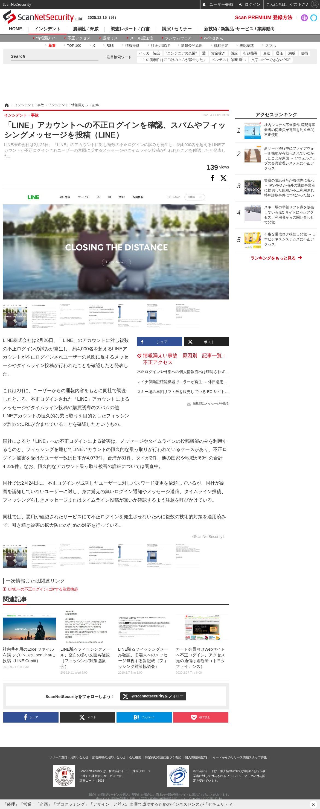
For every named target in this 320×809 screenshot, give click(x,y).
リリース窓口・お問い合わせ (68, 757)
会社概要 (135, 757)
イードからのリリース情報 (231, 757)
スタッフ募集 (258, 757)
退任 (279, 53)
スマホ (270, 45)
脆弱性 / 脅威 (85, 29)
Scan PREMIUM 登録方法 (263, 17)
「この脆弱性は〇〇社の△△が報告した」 (172, 60)
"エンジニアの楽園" (181, 53)
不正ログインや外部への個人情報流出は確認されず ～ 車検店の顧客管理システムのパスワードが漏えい (226, 371)
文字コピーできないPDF (270, 60)
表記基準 (247, 45)
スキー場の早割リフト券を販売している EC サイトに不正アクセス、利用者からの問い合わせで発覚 (223, 391)
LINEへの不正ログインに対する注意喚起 (43, 589)
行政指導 (250, 53)
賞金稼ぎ (218, 53)
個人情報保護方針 (197, 757)
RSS (110, 45)
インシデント (47, 29)
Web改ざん (213, 38)
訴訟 (234, 53)
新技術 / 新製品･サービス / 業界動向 (239, 29)
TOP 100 (74, 45)
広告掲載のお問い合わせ (108, 757)
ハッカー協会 (149, 53)
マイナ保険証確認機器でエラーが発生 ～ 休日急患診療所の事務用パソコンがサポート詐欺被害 (218, 382)
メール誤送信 (141, 38)
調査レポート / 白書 (130, 29)
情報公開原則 (191, 45)
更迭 (266, 53)
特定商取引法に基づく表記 (163, 757)
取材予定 (221, 45)
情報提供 (132, 45)
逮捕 (304, 53)
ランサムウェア (178, 38)
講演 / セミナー (177, 29)
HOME (15, 29)
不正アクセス (79, 38)
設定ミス (110, 38)
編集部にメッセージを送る (211, 403)
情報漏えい (46, 38)
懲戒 (291, 53)
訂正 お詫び (160, 45)
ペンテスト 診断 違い (229, 60)
